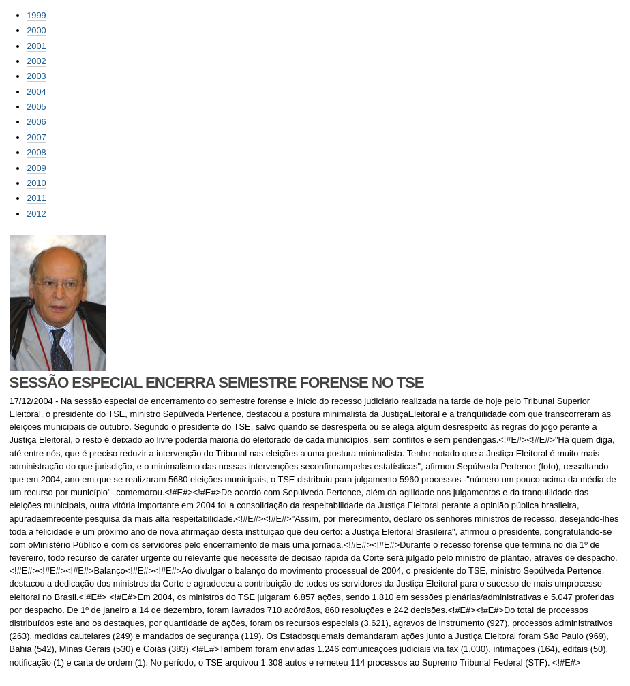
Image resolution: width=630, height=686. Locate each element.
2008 (36, 152)
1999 (36, 15)
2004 (36, 92)
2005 (36, 107)
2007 (36, 137)
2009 (36, 168)
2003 (36, 76)
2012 (36, 213)
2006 (36, 121)
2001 (36, 46)
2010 (36, 183)
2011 (36, 198)
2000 (36, 30)
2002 (36, 61)
